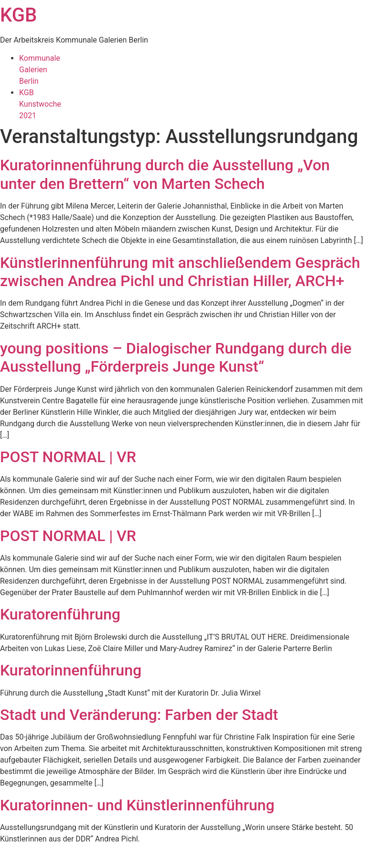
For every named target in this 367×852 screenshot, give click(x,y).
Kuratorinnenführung (70, 670)
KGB (18, 15)
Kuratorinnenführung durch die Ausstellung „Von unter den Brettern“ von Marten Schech (165, 174)
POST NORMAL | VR (68, 457)
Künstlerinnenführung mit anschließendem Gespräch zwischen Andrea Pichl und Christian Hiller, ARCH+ (180, 272)
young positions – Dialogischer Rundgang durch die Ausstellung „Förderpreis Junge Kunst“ (176, 357)
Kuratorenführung (60, 614)
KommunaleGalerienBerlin (39, 70)
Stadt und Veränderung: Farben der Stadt (139, 715)
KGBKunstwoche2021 (40, 104)
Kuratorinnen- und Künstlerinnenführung (137, 805)
